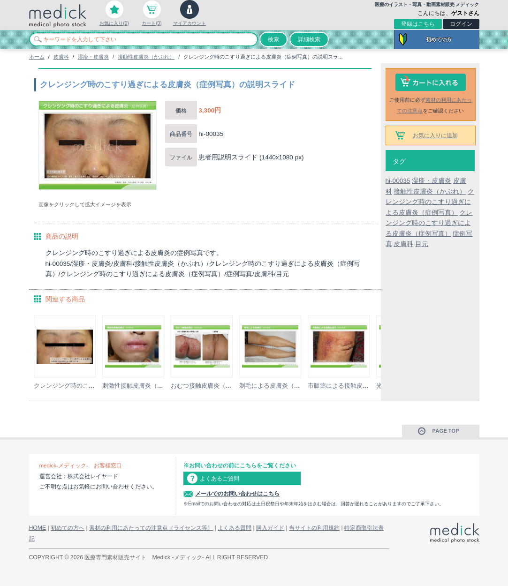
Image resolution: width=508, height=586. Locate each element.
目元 (421, 244)
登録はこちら (418, 24)
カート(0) (151, 23)
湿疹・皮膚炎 (93, 57)
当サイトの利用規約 (314, 528)
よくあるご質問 (219, 478)
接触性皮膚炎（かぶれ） (146, 57)
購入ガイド (270, 528)
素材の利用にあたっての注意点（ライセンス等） (151, 528)
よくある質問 (234, 528)
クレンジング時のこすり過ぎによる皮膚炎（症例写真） (430, 202)
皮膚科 (61, 57)
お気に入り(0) (114, 23)
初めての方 (439, 39)
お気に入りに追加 (435, 135)
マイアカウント (189, 23)
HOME (37, 528)
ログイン (461, 24)
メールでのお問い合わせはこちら (237, 493)
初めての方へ (67, 528)
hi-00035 (398, 180)
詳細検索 (309, 39)
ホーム (37, 57)
